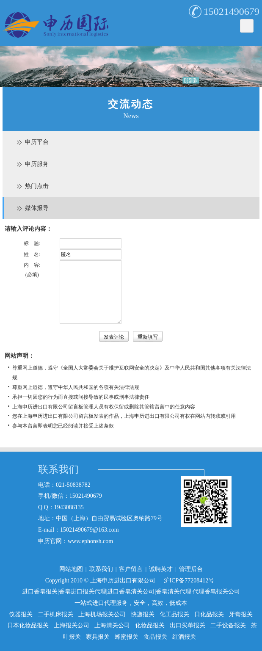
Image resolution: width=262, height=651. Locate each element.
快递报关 (142, 614)
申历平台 (37, 142)
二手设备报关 (228, 625)
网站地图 (71, 569)
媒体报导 (37, 208)
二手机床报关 (55, 614)
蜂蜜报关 (126, 637)
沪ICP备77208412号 (189, 580)
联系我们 (101, 569)
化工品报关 (174, 614)
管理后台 (191, 569)
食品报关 (155, 637)
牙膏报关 (241, 614)
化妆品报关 (150, 625)
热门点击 (37, 186)
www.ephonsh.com (90, 541)
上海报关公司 (71, 625)
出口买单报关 (187, 625)
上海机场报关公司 (102, 614)
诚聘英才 (161, 569)
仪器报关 (21, 614)
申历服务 (37, 164)
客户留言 (131, 569)
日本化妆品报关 (28, 625)
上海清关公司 (112, 625)
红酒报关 (184, 637)
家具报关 (98, 637)
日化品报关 (209, 614)
